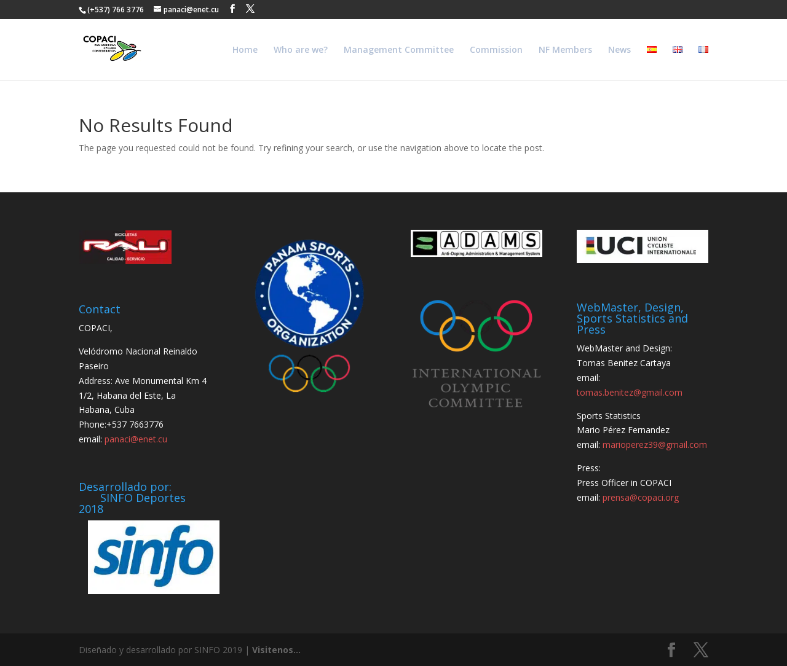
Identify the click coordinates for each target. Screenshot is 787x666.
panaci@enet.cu (136, 439)
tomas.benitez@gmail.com (629, 392)
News (619, 50)
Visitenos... (276, 650)
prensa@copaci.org (641, 497)
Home (245, 50)
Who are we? (301, 50)
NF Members (565, 50)
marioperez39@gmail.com (655, 444)
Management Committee (399, 50)
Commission (496, 50)
